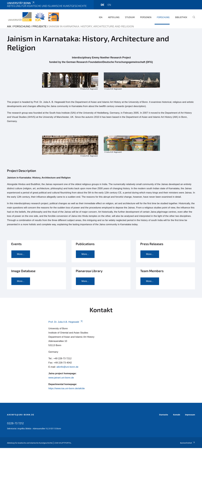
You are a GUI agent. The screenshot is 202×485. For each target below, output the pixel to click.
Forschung (163, 17)
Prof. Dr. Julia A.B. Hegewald (65, 322)
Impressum (190, 415)
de (102, 4)
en (109, 4)
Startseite (163, 415)
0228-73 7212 (15, 423)
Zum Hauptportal (62, 443)
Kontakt (176, 415)
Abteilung (114, 17)
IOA (100, 17)
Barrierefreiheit (187, 443)
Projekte (40, 26)
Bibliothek (181, 17)
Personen (145, 17)
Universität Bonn (21, 3)
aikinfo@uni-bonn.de (67, 367)
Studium (130, 17)
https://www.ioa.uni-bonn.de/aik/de (66, 388)
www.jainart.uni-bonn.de (61, 377)
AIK (9, 26)
